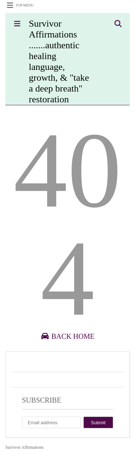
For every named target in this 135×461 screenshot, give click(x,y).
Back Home (67, 336)
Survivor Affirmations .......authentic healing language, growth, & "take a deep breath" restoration (59, 61)
